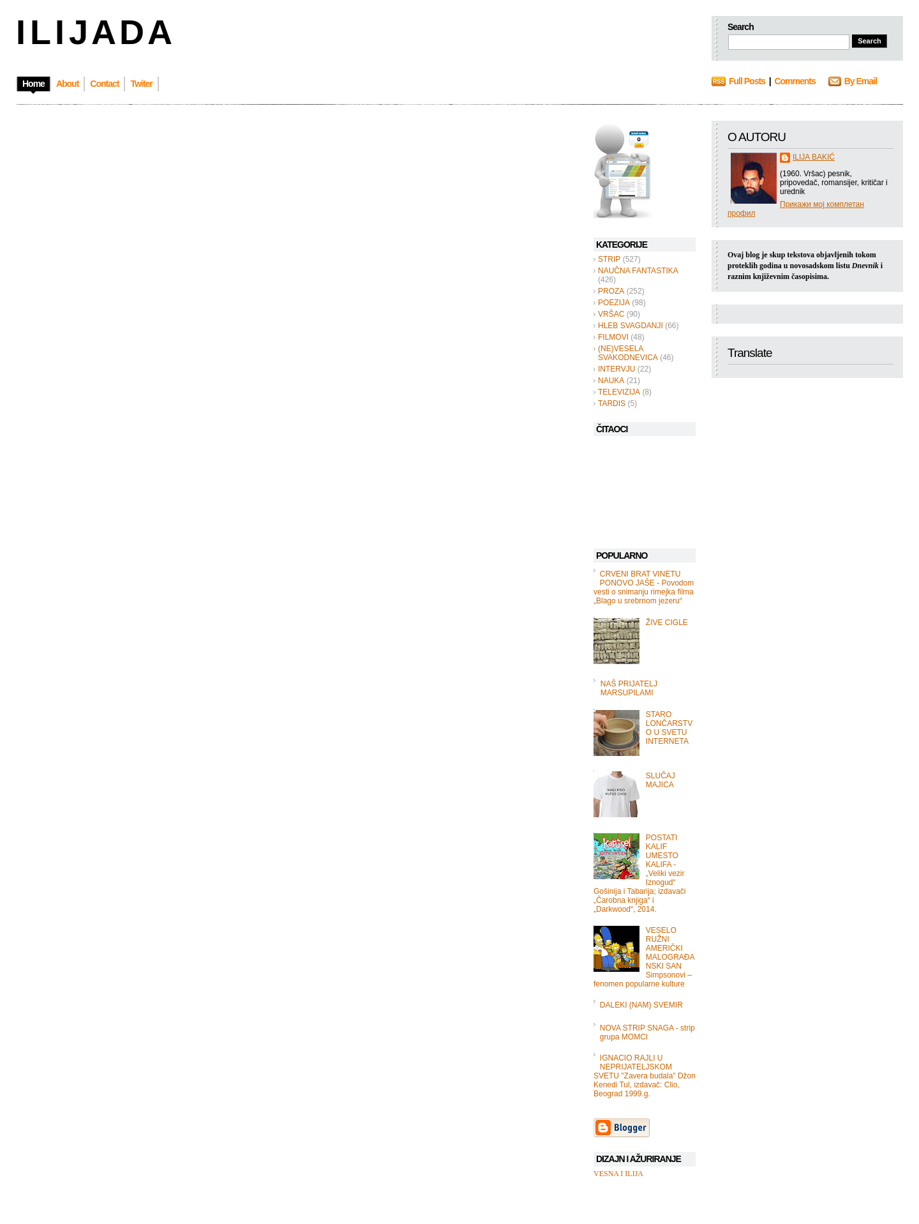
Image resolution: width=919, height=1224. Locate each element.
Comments (794, 81)
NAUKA (611, 380)
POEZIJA (614, 302)
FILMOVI (613, 337)
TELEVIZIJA (619, 392)
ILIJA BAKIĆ (814, 157)
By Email (860, 81)
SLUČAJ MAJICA (660, 780)
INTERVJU (616, 369)
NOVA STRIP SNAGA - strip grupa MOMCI (647, 1032)
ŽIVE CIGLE (667, 622)
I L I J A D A (93, 32)
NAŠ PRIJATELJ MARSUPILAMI (629, 688)
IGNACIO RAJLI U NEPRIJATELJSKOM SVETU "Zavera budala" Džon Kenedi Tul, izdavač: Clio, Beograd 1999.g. (645, 1076)
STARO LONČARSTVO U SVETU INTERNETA (669, 728)
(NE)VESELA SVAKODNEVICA (628, 353)
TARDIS (611, 403)
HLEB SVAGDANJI (630, 325)
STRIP (609, 259)
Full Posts (747, 81)
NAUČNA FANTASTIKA (638, 270)
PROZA (611, 291)
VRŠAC (611, 314)
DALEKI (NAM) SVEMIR (641, 1005)
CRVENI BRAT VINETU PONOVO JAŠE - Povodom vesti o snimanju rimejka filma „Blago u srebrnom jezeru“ (644, 587)
